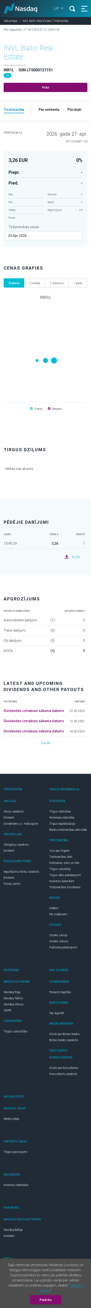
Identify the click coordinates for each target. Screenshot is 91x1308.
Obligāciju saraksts (16, 844)
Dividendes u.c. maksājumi (21, 823)
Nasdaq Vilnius (14, 1004)
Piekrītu (45, 1300)
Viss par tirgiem (59, 850)
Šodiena (13, 283)
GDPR (7, 1010)
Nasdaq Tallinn (13, 998)
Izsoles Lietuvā (58, 941)
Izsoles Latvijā (58, 935)
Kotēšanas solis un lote (64, 863)
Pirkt (45, 87)
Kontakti (9, 1236)
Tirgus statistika (60, 811)
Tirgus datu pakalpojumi (65, 875)
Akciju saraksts (14, 811)
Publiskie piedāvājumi (63, 947)
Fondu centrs (12, 884)
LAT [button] (57, 8)
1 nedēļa (34, 283)
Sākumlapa (10, 21)
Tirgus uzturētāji (60, 869)
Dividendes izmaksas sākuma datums (34, 711)
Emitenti (9, 817)
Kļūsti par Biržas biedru (64, 1034)
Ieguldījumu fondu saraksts (21, 871)
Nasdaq (20, 8)
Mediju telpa (11, 1119)
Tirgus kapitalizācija (62, 823)
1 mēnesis (57, 283)
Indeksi (53, 908)
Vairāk (45, 743)
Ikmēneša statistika (61, 817)
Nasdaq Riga (12, 992)
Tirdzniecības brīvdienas (65, 887)
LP (7, 75)
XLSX (76, 557)
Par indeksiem (58, 914)
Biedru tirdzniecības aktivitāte (68, 830)
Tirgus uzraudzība (15, 1031)
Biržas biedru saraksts (63, 1040)
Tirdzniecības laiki (60, 857)
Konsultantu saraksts (63, 1074)
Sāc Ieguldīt (56, 1013)
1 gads (78, 283)
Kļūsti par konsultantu (63, 1068)
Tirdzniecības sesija (23, 227)
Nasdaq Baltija (13, 1230)
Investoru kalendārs (61, 881)
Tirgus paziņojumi (15, 1152)
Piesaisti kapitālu (60, 992)
